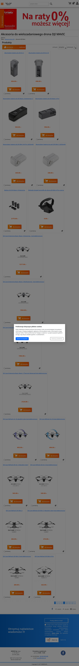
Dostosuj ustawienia (56, 338)
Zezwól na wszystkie (22, 338)
